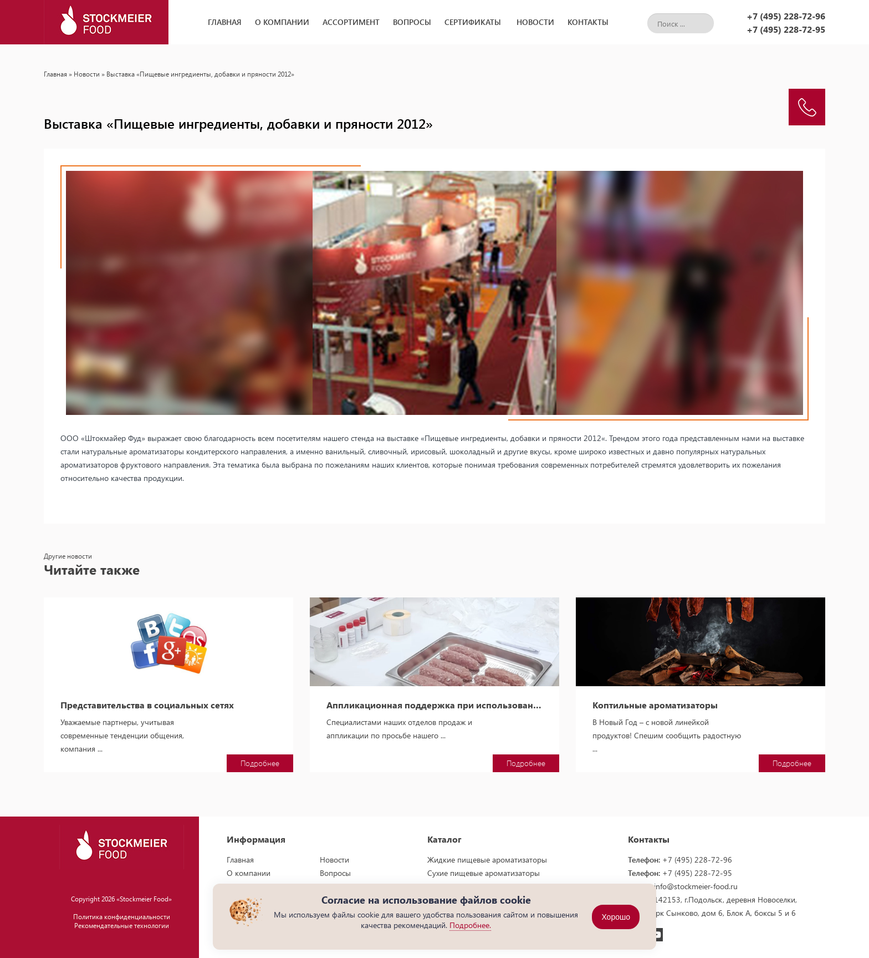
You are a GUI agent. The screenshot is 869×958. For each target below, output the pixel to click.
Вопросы (412, 22)
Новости (535, 22)
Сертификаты (472, 22)
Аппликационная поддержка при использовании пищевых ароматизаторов (434, 705)
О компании (282, 22)
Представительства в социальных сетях (147, 705)
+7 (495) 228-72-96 (786, 16)
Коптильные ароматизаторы (655, 705)
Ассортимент (351, 22)
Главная (225, 22)
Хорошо (615, 917)
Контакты (588, 22)
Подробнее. (470, 925)
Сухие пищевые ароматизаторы (483, 873)
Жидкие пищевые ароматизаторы (487, 859)
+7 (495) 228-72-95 (786, 29)
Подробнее (260, 763)
